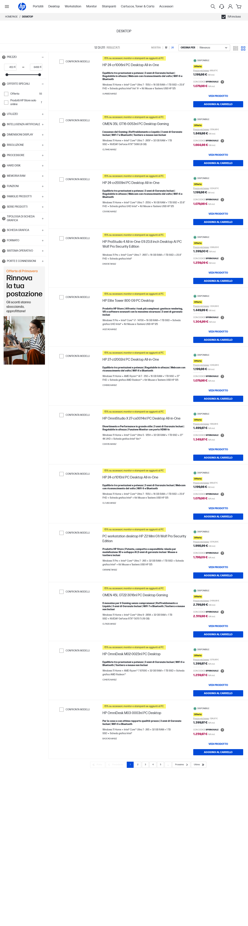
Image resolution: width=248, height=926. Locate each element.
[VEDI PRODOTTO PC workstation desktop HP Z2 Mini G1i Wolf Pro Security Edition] (218, 567)
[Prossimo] (181, 765)
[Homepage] (22, 6)
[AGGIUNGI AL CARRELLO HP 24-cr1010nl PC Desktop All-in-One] (218, 516)
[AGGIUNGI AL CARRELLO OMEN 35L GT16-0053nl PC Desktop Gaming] (218, 163)
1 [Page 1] (130, 764)
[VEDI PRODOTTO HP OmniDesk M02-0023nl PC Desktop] (218, 685)
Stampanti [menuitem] (109, 6)
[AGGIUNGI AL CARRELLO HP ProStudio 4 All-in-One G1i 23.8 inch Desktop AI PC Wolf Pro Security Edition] (218, 281)
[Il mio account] (230, 6)
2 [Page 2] (137, 764)
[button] (23, 57)
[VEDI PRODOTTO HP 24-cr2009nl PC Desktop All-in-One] (218, 214)
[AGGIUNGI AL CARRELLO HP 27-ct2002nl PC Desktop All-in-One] (218, 399)
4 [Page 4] (153, 764)
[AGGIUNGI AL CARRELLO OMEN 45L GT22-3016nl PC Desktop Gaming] (218, 634)
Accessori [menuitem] (166, 6)
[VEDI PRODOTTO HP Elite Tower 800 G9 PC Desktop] (218, 332)
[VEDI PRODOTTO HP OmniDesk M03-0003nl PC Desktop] (218, 744)
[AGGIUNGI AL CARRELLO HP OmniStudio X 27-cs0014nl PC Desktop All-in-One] (218, 458)
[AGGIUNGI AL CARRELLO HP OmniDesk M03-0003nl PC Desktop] (218, 752)
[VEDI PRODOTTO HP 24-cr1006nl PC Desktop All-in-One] (218, 96)
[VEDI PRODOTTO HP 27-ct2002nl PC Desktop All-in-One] (218, 390)
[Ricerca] (213, 6)
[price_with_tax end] (35, 67)
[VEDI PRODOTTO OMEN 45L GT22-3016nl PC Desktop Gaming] (218, 626)
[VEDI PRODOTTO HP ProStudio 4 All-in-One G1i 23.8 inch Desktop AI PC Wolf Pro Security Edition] (218, 273)
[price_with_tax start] (9, 67)
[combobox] (204, 47)
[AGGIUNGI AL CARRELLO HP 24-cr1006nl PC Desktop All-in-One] (218, 104)
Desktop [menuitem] (54, 6)
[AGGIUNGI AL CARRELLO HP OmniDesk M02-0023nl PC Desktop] (218, 693)
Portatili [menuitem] (38, 6)
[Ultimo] (198, 765)
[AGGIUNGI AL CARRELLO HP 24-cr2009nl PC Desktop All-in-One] (218, 222)
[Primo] (97, 765)
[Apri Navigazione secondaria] (7, 6)
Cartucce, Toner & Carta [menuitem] (137, 6)
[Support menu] (221, 6)
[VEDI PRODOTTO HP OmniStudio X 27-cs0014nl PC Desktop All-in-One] (218, 449)
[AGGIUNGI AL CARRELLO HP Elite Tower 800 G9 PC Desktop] (218, 340)
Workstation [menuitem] (73, 6)
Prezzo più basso (201, 70)
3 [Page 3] (145, 764)
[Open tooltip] (4, 57)
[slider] (7, 74)
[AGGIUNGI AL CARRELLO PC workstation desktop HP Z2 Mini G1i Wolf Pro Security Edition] (218, 575)
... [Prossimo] (168, 764)
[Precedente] (116, 765)
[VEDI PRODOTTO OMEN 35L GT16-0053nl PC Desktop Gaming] (218, 155)
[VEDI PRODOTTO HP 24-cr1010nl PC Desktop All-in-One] (218, 508)
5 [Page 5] (160, 764)
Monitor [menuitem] (91, 6)
